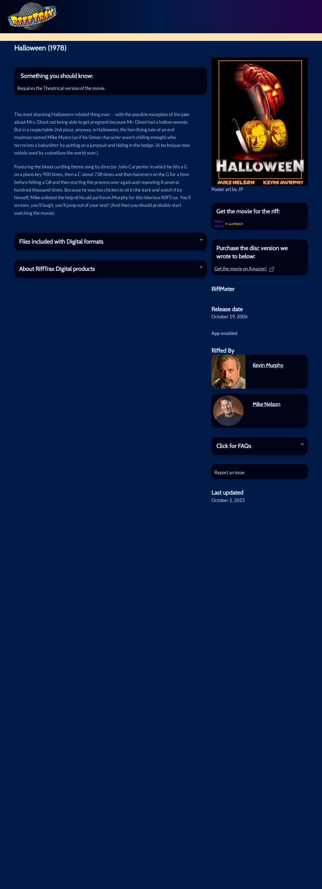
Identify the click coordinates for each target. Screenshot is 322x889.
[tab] (110, 76)
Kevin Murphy (268, 368)
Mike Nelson (266, 407)
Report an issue (231, 476)
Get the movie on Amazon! (246, 270)
